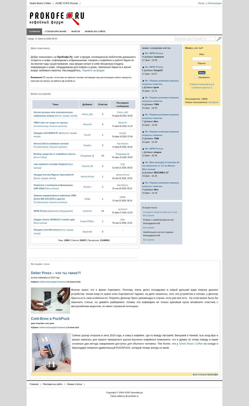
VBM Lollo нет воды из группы (51, 122)
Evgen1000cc (87, 221)
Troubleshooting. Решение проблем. (50, 126)
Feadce (87, 145)
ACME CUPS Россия (66, 3)
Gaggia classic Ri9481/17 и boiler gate (54, 219)
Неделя (157, 212)
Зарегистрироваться (202, 84)
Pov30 (87, 135)
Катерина (213, 102)
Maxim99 (87, 231)
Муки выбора (52, 188)
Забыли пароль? (202, 87)
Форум (75, 31)
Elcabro (87, 186)
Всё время (148, 215)
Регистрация (214, 3)
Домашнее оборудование (60, 211)
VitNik (87, 199)
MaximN (87, 124)
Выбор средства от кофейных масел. (55, 154)
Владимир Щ (87, 155)
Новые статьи (74, 384)
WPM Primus (41, 211)
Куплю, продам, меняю (66, 116)
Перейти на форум (93, 70)
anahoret (87, 211)
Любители (43, 282)
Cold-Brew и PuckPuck (50, 319)
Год (174, 212)
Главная (34, 31)
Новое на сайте (95, 31)
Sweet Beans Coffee (40, 3)
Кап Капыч (122, 143)
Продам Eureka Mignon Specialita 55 (54, 174)
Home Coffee (40, 157)
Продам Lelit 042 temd (46, 229)
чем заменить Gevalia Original (50, 164)
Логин (201, 3)
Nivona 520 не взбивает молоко (51, 143)
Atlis (122, 219)
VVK (122, 164)
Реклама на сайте (53, 384)
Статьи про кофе (55, 31)
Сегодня (147, 212)
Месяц (166, 212)
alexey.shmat (87, 176)
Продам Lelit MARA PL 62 (48, 133)
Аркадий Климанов (57, 282)
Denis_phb (87, 114)
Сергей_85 (87, 166)
